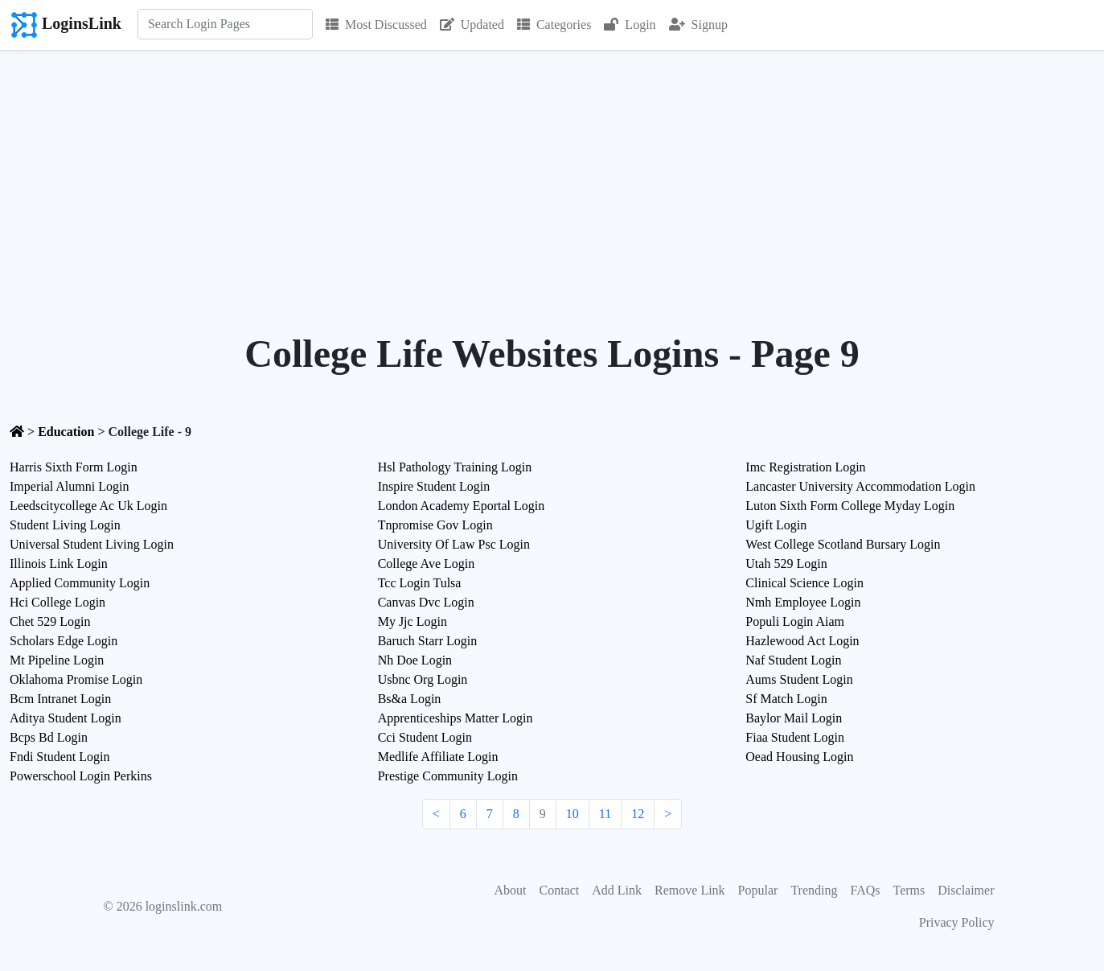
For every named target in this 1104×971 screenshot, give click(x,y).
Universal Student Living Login (92, 544)
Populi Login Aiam (794, 621)
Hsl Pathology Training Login (455, 467)
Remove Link (690, 890)
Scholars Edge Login (63, 641)
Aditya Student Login (65, 718)
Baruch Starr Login (428, 641)
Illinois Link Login (59, 563)
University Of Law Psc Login (454, 544)
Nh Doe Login (415, 660)
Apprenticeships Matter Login (455, 718)
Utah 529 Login (786, 563)
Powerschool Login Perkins (81, 776)
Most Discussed (376, 24)
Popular (758, 890)
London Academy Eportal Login (461, 505)
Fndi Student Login (59, 756)
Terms (909, 890)
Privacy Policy (957, 922)
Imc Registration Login (805, 467)
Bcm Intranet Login (60, 699)
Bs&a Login (409, 699)
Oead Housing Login (799, 756)
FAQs (865, 890)
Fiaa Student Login (794, 737)
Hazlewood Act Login (802, 641)
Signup (698, 24)
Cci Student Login (425, 737)
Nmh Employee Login (802, 602)
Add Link (617, 890)
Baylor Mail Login (793, 718)
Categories (554, 24)
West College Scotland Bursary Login (842, 544)
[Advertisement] (552, 171)
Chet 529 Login (50, 621)
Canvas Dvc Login (426, 602)
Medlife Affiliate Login (438, 756)
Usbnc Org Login (423, 679)
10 (572, 814)
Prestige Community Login (448, 776)
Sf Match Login (786, 699)
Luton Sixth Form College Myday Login (849, 505)
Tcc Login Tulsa (420, 583)
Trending (813, 890)
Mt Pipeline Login (57, 660)
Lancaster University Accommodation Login (860, 486)
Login (629, 24)
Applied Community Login (80, 583)
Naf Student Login (793, 660)
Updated (472, 24)
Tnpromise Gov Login (435, 525)
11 (605, 814)
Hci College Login (57, 602)
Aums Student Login (798, 679)
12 (637, 814)
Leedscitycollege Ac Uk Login (88, 505)
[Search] (225, 24)
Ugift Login (775, 525)
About (511, 890)
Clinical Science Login (804, 583)
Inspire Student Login (434, 486)
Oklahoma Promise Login (76, 679)
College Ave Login (426, 563)
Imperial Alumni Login (69, 486)
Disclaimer (966, 890)
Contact (560, 890)
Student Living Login (65, 525)
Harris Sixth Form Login (73, 467)
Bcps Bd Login (49, 737)
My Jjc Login (412, 621)
